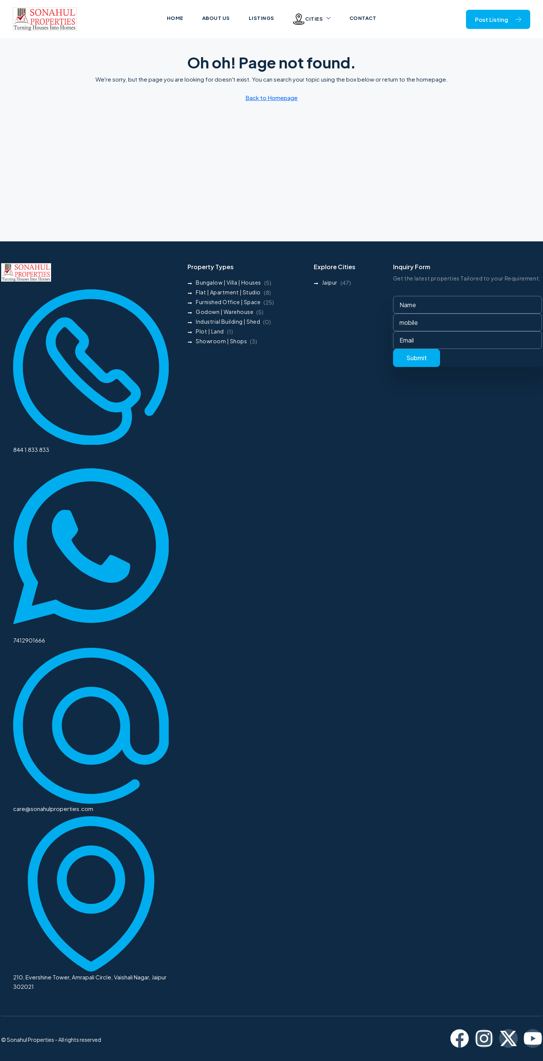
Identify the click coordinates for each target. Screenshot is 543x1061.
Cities (308, 19)
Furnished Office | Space (228, 302)
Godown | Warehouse (224, 311)
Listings (261, 18)
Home (175, 18)
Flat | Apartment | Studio (228, 292)
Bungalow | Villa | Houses (228, 282)
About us (216, 18)
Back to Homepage (271, 97)
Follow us (427, 1039)
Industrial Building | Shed (228, 321)
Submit (417, 358)
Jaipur (329, 282)
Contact (363, 18)
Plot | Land (210, 331)
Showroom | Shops (221, 341)
